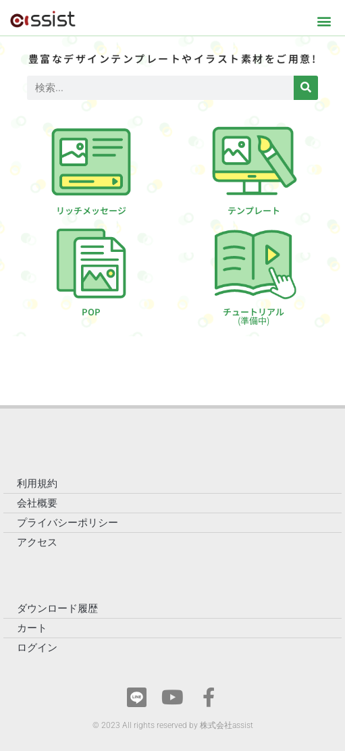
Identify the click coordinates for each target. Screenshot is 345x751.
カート (32, 628)
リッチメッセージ (91, 210)
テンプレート (254, 210)
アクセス (37, 542)
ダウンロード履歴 (57, 608)
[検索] (306, 88)
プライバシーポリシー (67, 523)
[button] (324, 20)
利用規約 (37, 483)
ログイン (37, 648)
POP (91, 311)
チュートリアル (253, 316)
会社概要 (37, 503)
